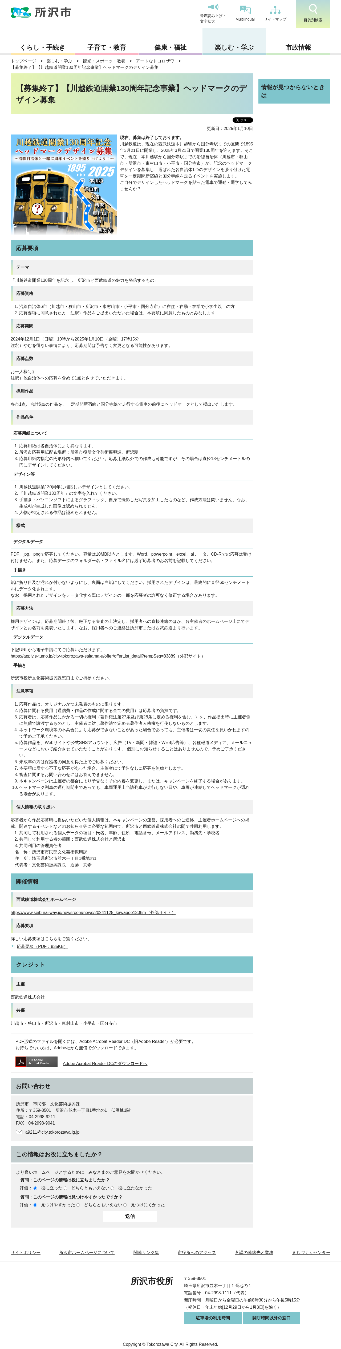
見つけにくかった (148, 1204)
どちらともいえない (90, 1188)
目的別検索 (313, 13)
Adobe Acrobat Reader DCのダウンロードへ (81, 1063)
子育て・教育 (106, 47)
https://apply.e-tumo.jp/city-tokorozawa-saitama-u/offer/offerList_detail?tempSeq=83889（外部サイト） (108, 656)
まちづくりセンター (311, 1252)
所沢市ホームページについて (87, 1252)
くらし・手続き (43, 47)
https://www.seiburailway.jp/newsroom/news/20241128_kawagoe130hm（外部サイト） (93, 912)
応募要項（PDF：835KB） (42, 946)
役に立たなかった (135, 1188)
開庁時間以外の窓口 (271, 1318)
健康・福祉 (170, 47)
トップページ (23, 61)
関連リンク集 (146, 1252)
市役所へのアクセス (197, 1252)
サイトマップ (275, 13)
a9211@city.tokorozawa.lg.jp (52, 1132)
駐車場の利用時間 (213, 1318)
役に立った (51, 1188)
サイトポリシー (25, 1252)
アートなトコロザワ (155, 61)
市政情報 (298, 47)
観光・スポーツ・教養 (104, 61)
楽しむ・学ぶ (234, 47)
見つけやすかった (58, 1204)
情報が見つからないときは (293, 91)
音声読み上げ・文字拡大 (213, 13)
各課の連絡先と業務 (254, 1252)
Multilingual (245, 13)
